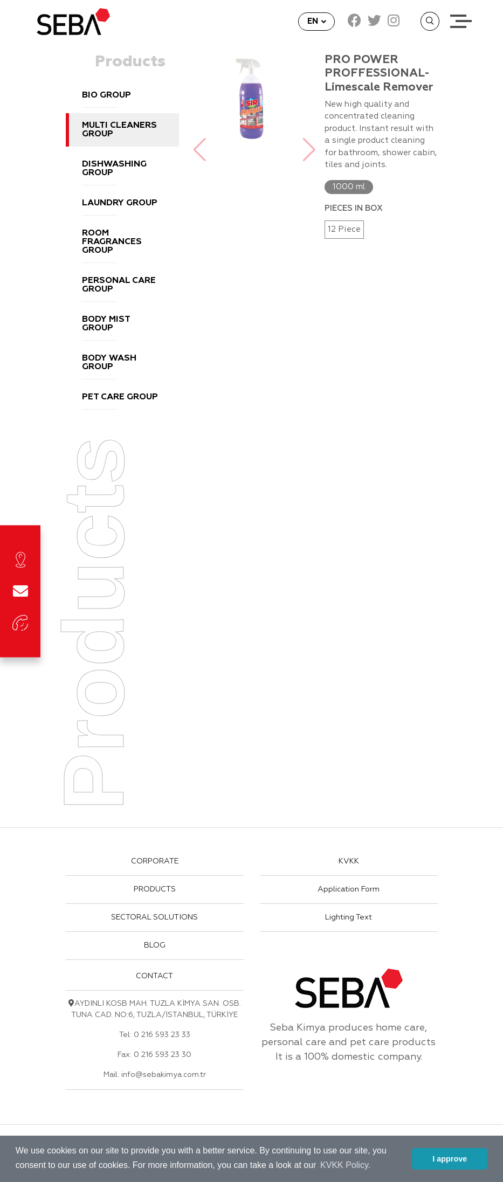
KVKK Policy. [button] (345, 1165)
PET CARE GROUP (120, 397)
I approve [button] (449, 1159)
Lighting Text (348, 917)
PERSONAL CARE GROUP (119, 285)
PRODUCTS (155, 889)
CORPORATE (154, 861)
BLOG (155, 945)
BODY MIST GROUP (106, 324)
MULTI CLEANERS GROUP (119, 130)
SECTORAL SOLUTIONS (154, 917)
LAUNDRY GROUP (119, 203)
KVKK (349, 861)
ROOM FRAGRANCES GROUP (112, 242)
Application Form (349, 889)
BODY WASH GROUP (109, 362)
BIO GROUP (106, 95)
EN (313, 21)
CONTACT (154, 976)
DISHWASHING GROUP (114, 168)
